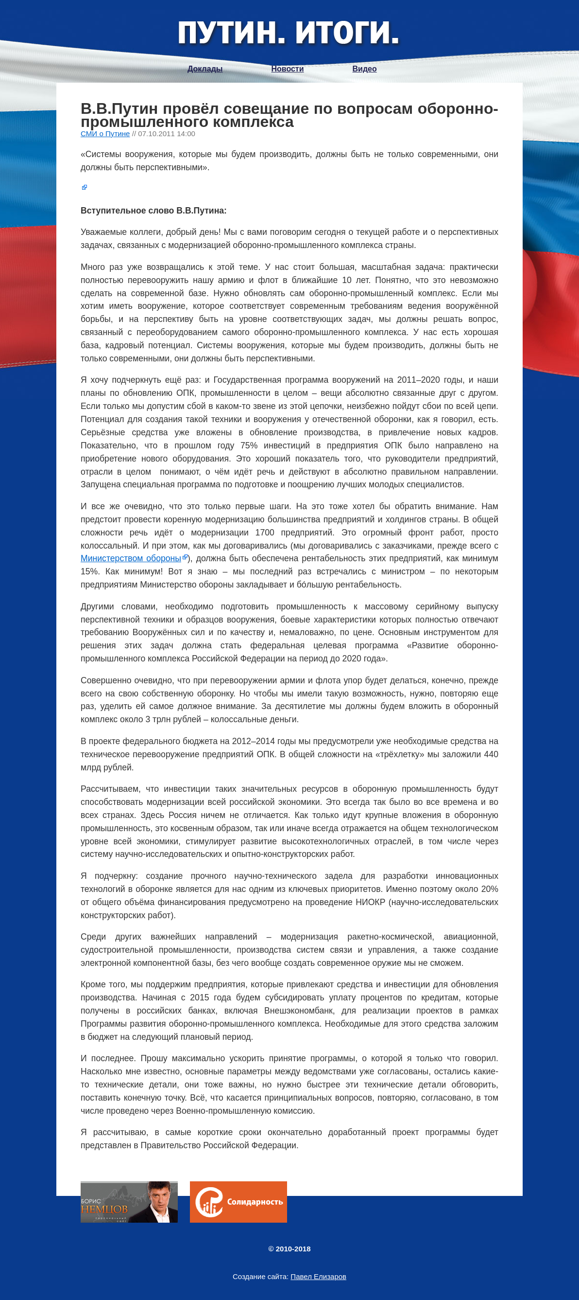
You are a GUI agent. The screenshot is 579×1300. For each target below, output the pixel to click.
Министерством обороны (131, 558)
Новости (287, 69)
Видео (365, 69)
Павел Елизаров (318, 1276)
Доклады (204, 69)
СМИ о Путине (105, 133)
